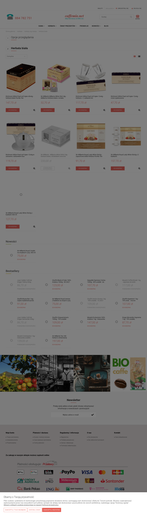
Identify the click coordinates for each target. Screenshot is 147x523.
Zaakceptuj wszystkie (51, 510)
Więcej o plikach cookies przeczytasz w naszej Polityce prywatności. (31, 505)
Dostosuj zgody (34, 510)
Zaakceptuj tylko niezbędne (15, 510)
